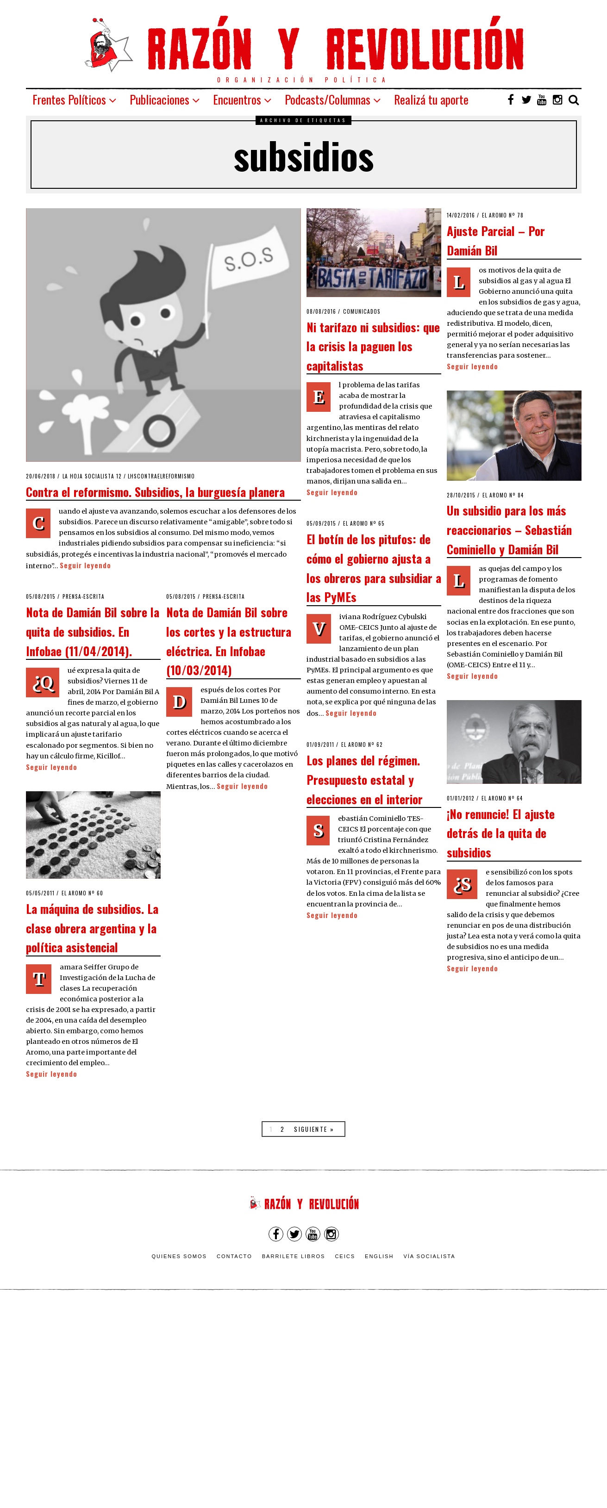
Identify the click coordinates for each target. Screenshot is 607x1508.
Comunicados (362, 311)
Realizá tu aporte (431, 99)
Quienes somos (179, 1256)
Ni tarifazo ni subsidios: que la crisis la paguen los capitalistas (373, 346)
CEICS (345, 1256)
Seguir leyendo (85, 565)
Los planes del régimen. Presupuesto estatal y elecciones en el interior (365, 779)
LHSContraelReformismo (161, 476)
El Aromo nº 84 (503, 495)
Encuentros (237, 99)
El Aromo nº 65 (364, 523)
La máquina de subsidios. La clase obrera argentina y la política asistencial (92, 928)
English (379, 1256)
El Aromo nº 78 (503, 215)
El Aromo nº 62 (362, 744)
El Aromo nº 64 (502, 798)
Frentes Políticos (69, 99)
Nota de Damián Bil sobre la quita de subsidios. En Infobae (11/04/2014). (92, 631)
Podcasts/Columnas (327, 99)
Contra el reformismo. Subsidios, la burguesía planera (155, 491)
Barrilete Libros (293, 1256)
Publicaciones (159, 99)
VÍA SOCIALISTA (429, 1256)
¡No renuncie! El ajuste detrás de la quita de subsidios (501, 833)
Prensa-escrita (84, 596)
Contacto (234, 1256)
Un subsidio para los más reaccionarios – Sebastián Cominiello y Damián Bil (509, 529)
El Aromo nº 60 (82, 893)
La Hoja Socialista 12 (92, 476)
